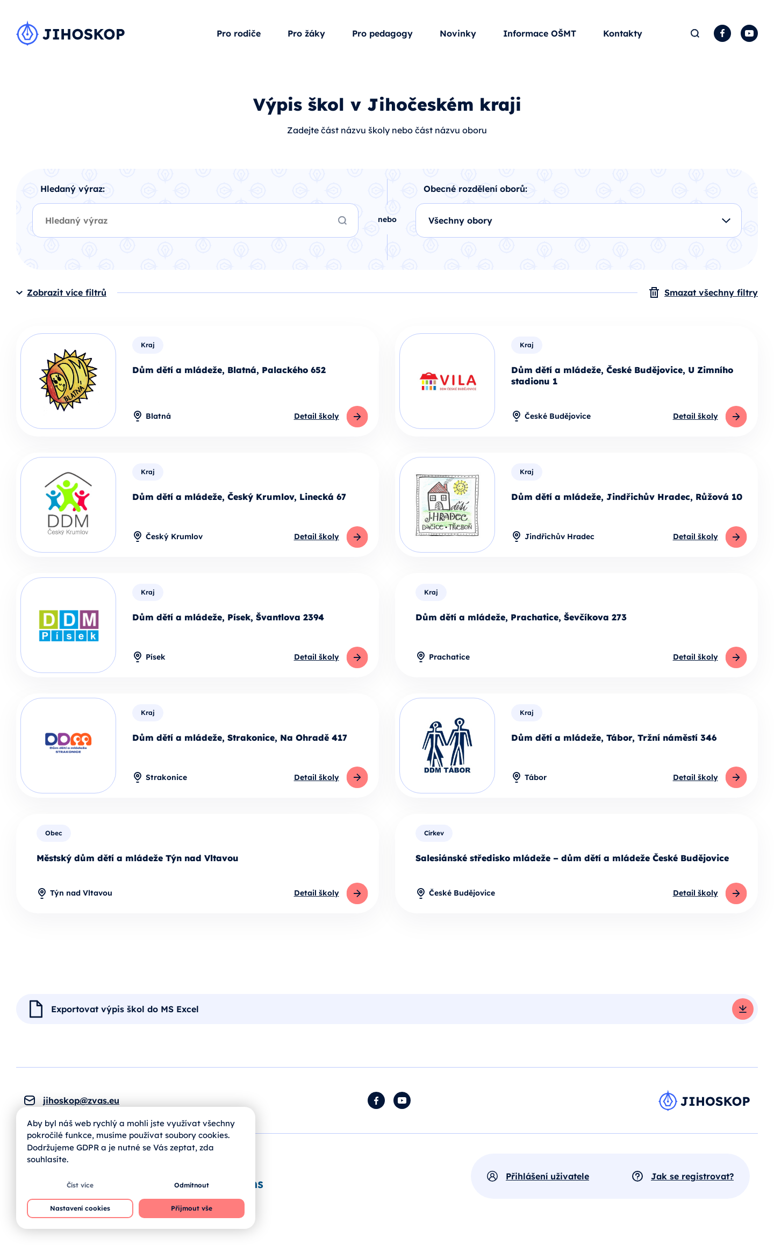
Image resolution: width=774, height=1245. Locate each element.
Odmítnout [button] (191, 1185)
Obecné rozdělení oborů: (475, 190)
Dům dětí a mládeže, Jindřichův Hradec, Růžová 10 (626, 498)
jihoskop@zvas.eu (81, 1103)
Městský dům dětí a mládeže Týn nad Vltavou (138, 860)
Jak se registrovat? (692, 1179)
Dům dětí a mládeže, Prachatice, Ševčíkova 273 (521, 619)
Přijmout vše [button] (191, 1208)
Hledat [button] (694, 34)
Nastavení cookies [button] (80, 1208)
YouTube (749, 34)
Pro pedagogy (382, 34)
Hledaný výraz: (72, 190)
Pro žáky (306, 34)
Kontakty (622, 34)
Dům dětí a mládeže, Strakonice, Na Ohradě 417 (239, 739)
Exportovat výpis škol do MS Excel (125, 1011)
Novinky (458, 34)
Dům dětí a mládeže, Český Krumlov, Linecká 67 (239, 498)
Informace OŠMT (539, 34)
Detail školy (316, 418)
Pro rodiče (239, 34)
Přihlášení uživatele (547, 1179)
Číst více (80, 1185)
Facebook (722, 34)
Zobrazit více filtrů (66, 294)
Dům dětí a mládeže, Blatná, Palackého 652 (229, 372)
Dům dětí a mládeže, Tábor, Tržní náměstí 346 (613, 739)
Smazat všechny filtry (711, 294)
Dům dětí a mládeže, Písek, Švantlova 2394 (228, 619)
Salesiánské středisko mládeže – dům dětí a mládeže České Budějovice (572, 860)
